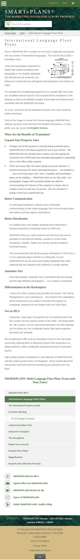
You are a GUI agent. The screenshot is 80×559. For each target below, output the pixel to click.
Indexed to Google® (19, 431)
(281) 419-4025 (56, 518)
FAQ (65, 3)
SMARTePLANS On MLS (26, 476)
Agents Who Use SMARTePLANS (30, 483)
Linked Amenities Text (20, 425)
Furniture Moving (18, 412)
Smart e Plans (40, 16)
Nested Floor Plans (19, 451)
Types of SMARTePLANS (26, 497)
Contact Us (54, 3)
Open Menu (4, 3)
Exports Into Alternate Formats (25, 463)
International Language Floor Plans (27, 399)
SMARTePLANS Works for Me (28, 490)
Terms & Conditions (40, 541)
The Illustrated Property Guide (24, 405)
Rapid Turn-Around (19, 444)
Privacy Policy (40, 545)
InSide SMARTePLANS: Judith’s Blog (32, 504)
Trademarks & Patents (40, 550)
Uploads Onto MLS (18, 393)
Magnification (16, 457)
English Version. (39, 128)
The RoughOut (16, 438)
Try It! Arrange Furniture (23, 418)
